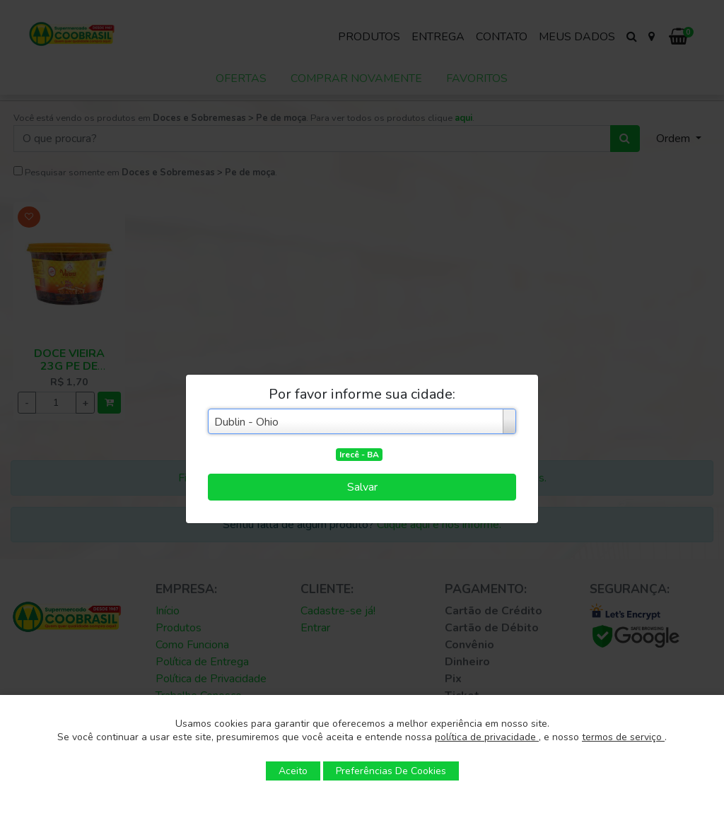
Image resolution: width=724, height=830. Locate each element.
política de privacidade (487, 737)
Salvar (362, 487)
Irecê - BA (359, 454)
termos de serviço (623, 737)
